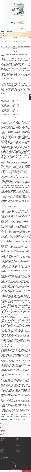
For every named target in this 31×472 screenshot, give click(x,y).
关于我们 (1, 439)
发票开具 (1, 452)
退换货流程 (17, 445)
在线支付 (1, 448)
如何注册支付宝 (2, 449)
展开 (30, 97)
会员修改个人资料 (18, 450)
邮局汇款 (1, 451)
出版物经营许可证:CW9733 (15, 469)
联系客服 (29, 31)
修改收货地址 (17, 451)
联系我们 (1, 440)
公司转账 (1, 450)
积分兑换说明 (17, 452)
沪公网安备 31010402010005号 (15, 463)
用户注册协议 (17, 439)
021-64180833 (4, 456)
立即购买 (17, 471)
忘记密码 (17, 448)
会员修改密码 (17, 449)
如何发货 (17, 444)
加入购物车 (26, 471)
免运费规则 (17, 440)
